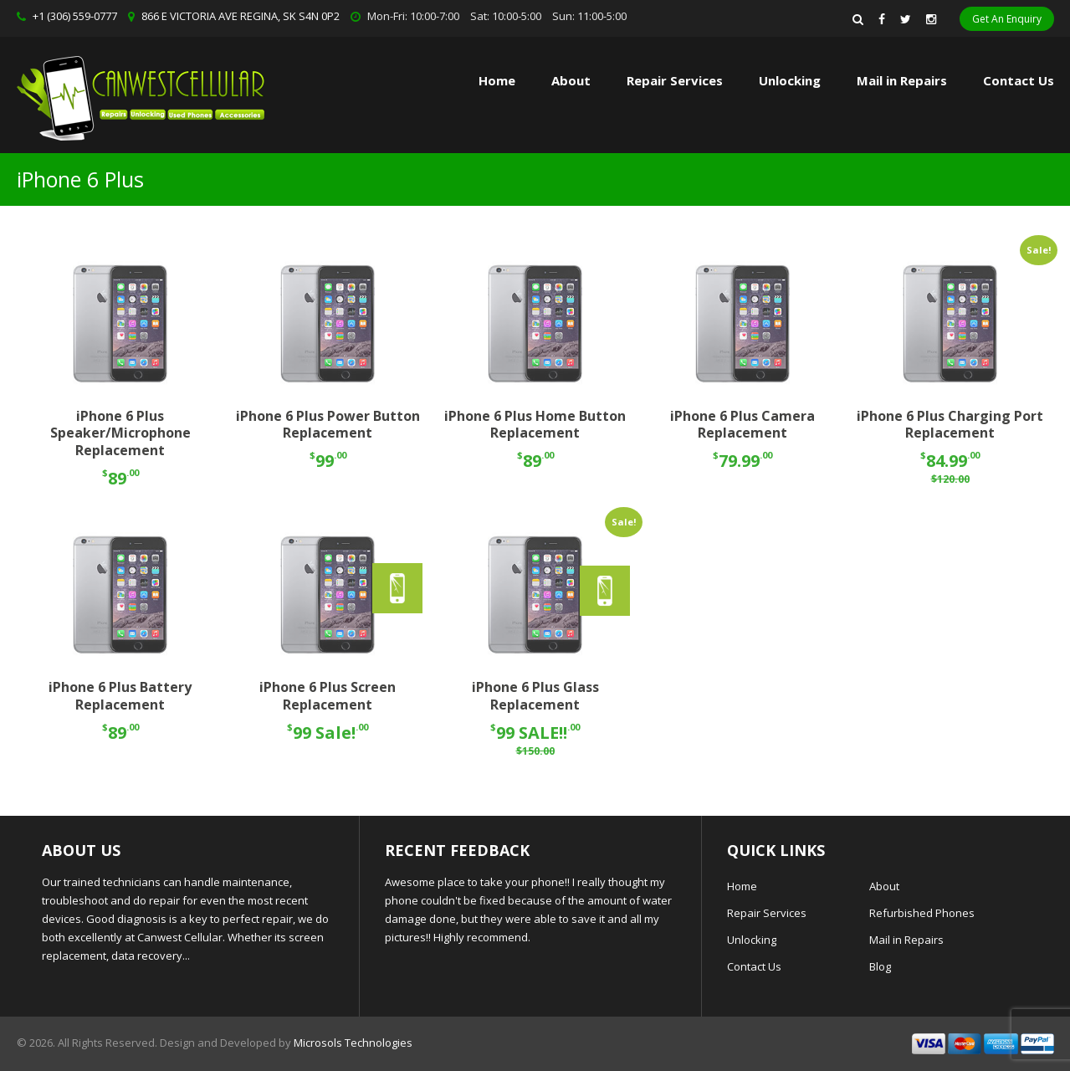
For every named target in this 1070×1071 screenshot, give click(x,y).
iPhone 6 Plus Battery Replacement (120, 696)
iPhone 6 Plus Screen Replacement (327, 696)
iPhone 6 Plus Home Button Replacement (535, 425)
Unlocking (790, 80)
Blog (880, 966)
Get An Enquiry (1007, 19)
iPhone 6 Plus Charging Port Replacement (950, 425)
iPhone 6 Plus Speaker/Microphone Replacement (120, 433)
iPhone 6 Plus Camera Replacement (742, 425)
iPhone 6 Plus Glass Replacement (535, 696)
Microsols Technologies (353, 1042)
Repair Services (766, 912)
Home (497, 80)
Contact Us (1018, 80)
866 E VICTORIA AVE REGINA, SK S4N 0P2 (240, 15)
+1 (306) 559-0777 (75, 15)
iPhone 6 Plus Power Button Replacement (328, 425)
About (571, 80)
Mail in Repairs (902, 80)
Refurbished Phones (922, 912)
